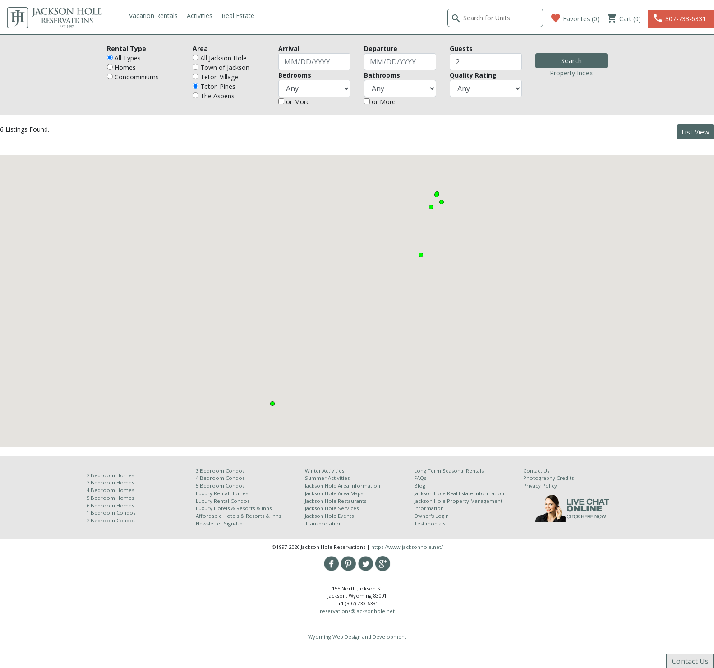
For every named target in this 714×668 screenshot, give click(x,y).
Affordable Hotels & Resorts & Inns (238, 515)
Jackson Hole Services (332, 508)
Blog (419, 485)
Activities (199, 15)
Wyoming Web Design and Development (357, 636)
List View (695, 131)
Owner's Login (431, 515)
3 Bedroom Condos (220, 470)
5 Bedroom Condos (220, 485)
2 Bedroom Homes (110, 475)
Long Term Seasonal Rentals (449, 470)
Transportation (323, 523)
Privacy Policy (540, 485)
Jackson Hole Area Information (342, 485)
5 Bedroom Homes (110, 497)
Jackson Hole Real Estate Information (459, 493)
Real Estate (237, 15)
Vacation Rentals (153, 15)
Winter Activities (324, 470)
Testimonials (429, 523)
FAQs (420, 478)
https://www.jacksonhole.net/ (407, 547)
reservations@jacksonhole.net (357, 611)
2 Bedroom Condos (111, 520)
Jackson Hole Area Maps (334, 493)
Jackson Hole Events (329, 515)
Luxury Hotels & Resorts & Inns (234, 508)
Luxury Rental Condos (222, 501)
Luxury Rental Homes (222, 493)
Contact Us (536, 470)
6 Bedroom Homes (111, 505)
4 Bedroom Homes (110, 490)
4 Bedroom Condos (220, 478)
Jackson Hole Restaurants (335, 501)
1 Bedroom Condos (111, 512)
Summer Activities (327, 478)
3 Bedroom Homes (110, 482)
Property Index (571, 73)
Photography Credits (548, 478)
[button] (431, 207)
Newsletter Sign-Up (219, 523)
